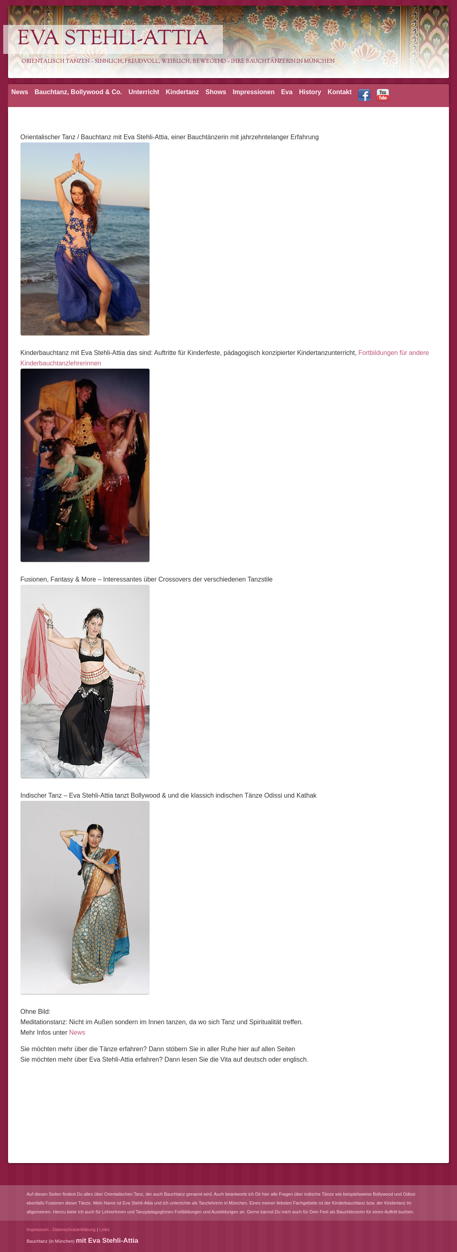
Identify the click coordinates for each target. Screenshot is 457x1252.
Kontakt (340, 92)
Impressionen (253, 92)
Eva (286, 92)
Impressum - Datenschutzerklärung (61, 1229)
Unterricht (144, 92)
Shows (216, 92)
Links (104, 1229)
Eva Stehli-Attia (113, 39)
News (19, 92)
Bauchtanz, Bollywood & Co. (78, 92)
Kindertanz (182, 92)
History (310, 92)
